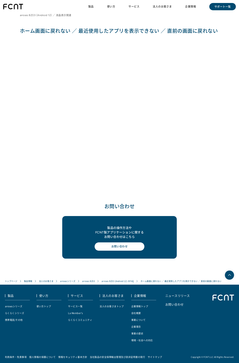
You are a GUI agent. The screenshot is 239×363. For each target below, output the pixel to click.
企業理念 (136, 326)
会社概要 (136, 313)
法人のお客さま (162, 6)
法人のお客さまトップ (112, 306)
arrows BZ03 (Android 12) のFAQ (118, 281)
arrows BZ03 (88, 281)
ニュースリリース (177, 296)
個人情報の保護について (42, 357)
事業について (138, 319)
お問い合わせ (119, 247)
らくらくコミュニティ (80, 319)
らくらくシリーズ (14, 313)
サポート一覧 (222, 6)
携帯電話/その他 (14, 319)
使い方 (111, 6)
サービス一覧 (75, 306)
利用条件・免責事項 (16, 357)
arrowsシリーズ (68, 281)
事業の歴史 (137, 333)
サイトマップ (155, 357)
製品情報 (28, 281)
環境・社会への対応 (142, 340)
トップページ (11, 281)
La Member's (75, 313)
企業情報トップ (139, 306)
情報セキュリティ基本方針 (72, 357)
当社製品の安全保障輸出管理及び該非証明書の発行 (117, 357)
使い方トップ (44, 306)
